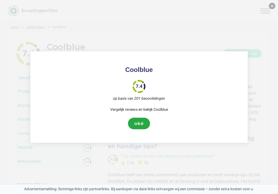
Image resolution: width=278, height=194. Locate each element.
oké (139, 123)
